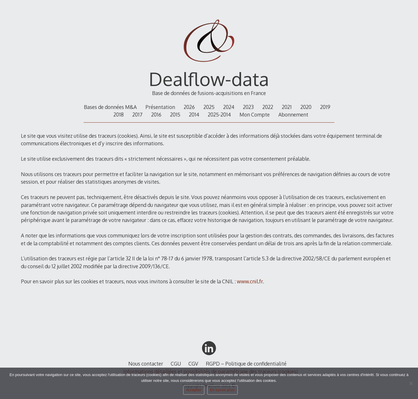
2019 (325, 107)
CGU (176, 363)
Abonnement (293, 114)
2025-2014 (219, 114)
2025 (209, 107)
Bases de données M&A (110, 107)
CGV (193, 363)
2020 (305, 107)
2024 (228, 107)
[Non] (411, 385)
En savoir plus (222, 389)
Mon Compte (254, 114)
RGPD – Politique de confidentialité (246, 363)
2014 (194, 114)
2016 (156, 114)
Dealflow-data (209, 78)
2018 (118, 114)
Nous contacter (145, 363)
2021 (287, 107)
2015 (175, 114)
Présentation (160, 107)
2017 (137, 114)
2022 (267, 107)
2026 (189, 107)
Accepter (193, 389)
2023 (248, 107)
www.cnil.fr (250, 281)
